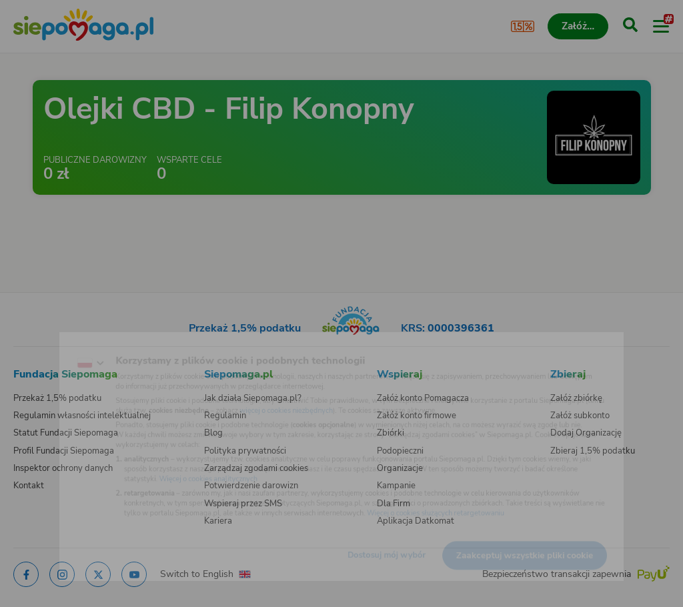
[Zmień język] (37, 343)
